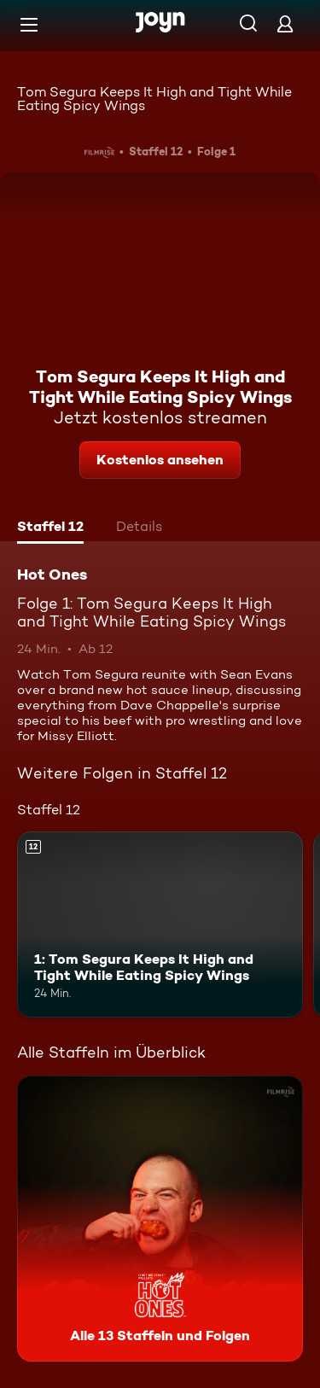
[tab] (50, 528)
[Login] (285, 23)
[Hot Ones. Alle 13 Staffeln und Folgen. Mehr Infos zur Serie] (160, 1219)
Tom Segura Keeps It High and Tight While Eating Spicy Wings (154, 99)
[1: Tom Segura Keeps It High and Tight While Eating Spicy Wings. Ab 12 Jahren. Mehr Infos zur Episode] (160, 924)
